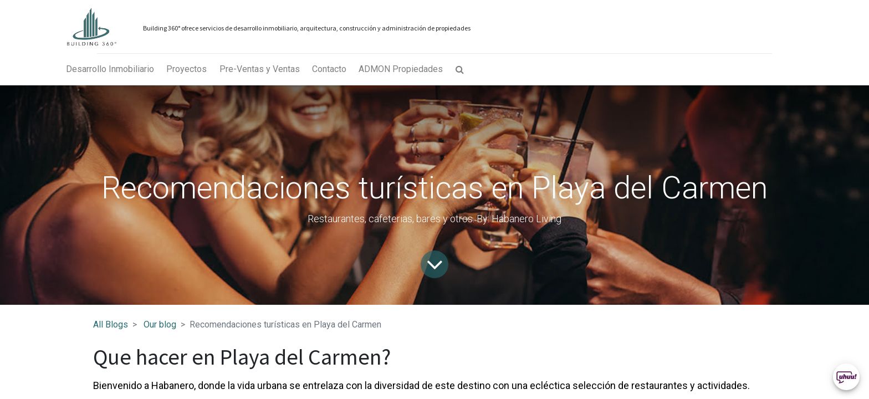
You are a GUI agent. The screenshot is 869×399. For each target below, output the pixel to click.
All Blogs (110, 324)
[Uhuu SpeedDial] (846, 377)
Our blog (160, 324)
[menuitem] (110, 69)
